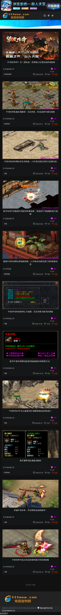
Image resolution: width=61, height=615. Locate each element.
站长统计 (4, 613)
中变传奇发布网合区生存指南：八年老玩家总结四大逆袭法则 (30, 161)
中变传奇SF (8, 74)
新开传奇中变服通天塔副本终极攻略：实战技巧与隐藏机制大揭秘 (30, 212)
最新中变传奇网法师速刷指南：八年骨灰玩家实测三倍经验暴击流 (30, 262)
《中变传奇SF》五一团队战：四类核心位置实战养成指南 (30, 62)
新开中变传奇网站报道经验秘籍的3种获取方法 (30, 361)
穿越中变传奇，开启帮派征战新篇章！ (30, 510)
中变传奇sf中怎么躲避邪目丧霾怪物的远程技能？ (30, 411)
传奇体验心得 (8, 118)
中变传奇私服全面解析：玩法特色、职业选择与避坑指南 (30, 112)
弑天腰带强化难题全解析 (30, 460)
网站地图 (41, 608)
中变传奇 (7, 124)
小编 (5, 173)
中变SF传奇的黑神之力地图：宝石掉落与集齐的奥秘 (30, 312)
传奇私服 (7, 269)
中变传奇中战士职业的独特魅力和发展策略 (30, 560)
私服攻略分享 (8, 69)
